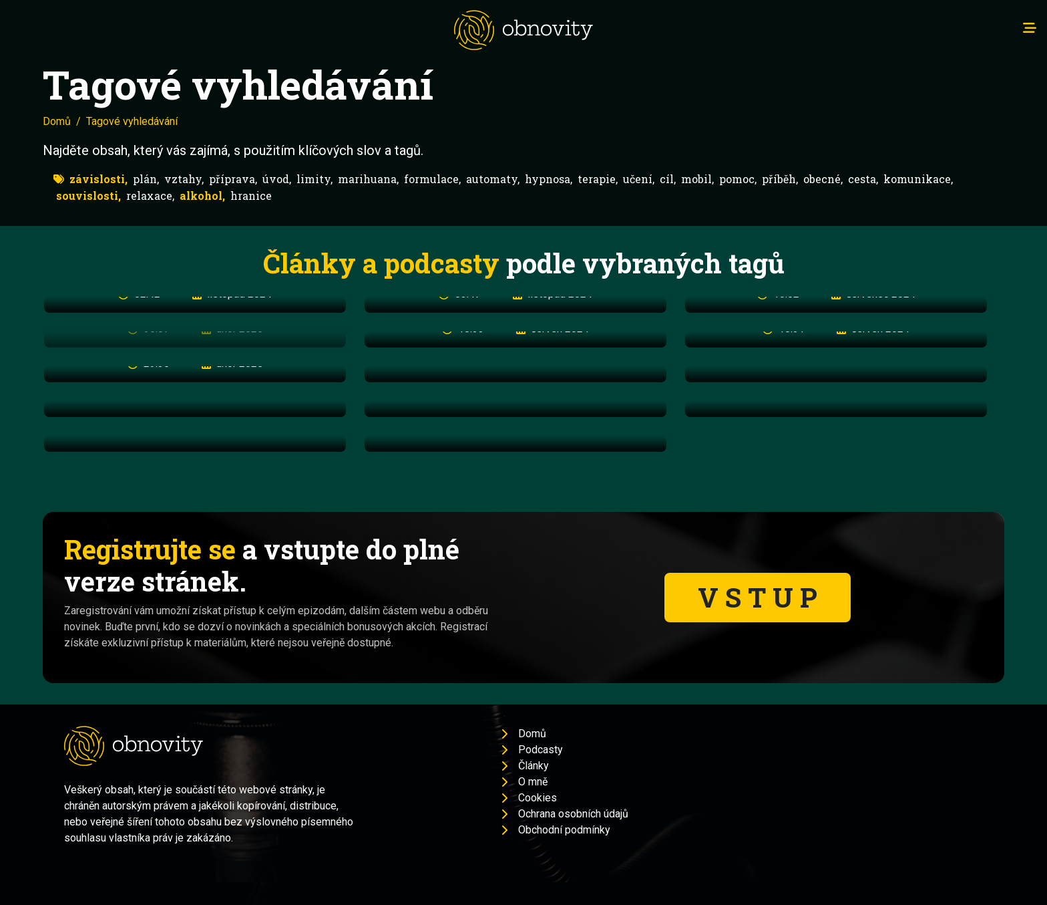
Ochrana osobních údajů (573, 813)
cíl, (668, 179)
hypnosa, (548, 179)
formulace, (432, 179)
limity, (314, 179)
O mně (533, 781)
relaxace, (150, 195)
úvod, (276, 179)
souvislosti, (88, 195)
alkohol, (202, 195)
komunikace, (918, 179)
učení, (638, 179)
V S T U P (757, 597)
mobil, (697, 179)
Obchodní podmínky (564, 829)
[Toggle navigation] (1029, 28)
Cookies (537, 797)
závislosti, (98, 179)
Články (533, 765)
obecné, (823, 179)
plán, (146, 179)
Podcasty (540, 749)
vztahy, (184, 179)
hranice (251, 195)
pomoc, (738, 179)
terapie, (598, 179)
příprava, (233, 179)
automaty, (492, 179)
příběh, (780, 179)
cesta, (863, 179)
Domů (57, 121)
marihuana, (368, 179)
